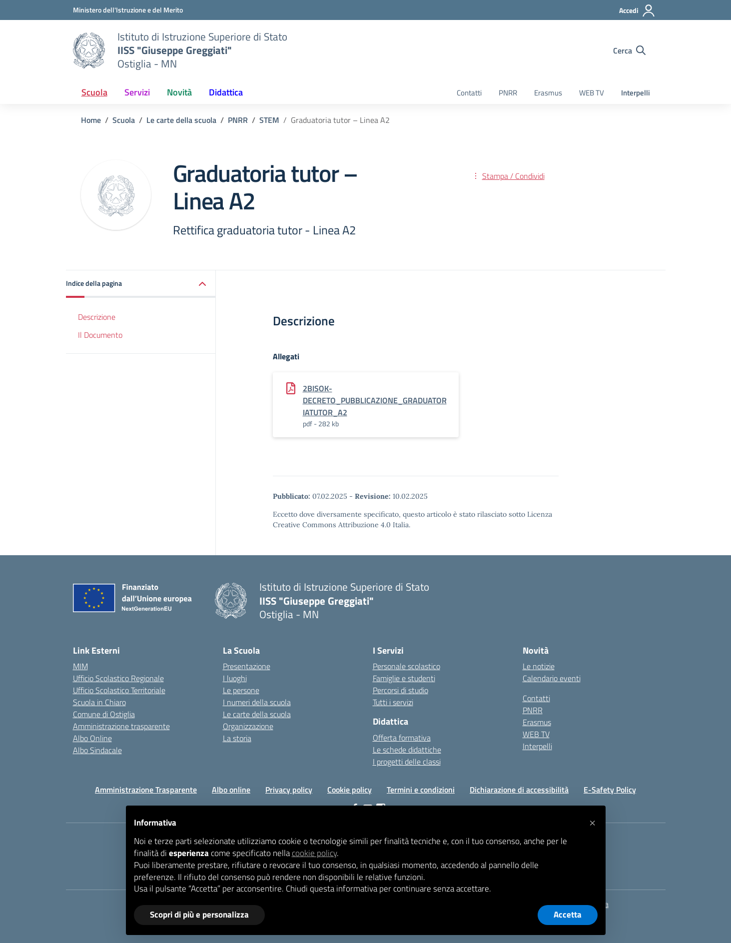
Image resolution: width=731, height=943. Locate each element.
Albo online (231, 790)
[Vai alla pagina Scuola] (123, 120)
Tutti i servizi (393, 702)
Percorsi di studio (400, 690)
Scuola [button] (94, 92)
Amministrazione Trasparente (146, 790)
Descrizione (96, 317)
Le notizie (539, 666)
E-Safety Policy (610, 790)
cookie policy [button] (314, 853)
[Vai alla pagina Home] (91, 120)
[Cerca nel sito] (629, 50)
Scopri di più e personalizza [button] (199, 914)
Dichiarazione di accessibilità (519, 790)
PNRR (508, 92)
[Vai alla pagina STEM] (269, 120)
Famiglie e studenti (404, 678)
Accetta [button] (568, 914)
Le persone (241, 690)
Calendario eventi (552, 678)
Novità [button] (179, 92)
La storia (237, 738)
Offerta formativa (402, 738)
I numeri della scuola (257, 702)
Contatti (469, 92)
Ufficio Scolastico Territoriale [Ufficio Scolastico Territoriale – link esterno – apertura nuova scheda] (119, 690)
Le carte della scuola (257, 714)
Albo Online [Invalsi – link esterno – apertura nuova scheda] (92, 738)
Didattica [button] (226, 92)
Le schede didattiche (407, 750)
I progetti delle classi (407, 762)
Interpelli (635, 92)
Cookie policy (349, 790)
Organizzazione (248, 726)
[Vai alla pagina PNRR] (238, 120)
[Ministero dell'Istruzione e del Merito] (128, 9)
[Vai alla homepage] (89, 50)
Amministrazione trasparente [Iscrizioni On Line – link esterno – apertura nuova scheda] (121, 726)
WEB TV (591, 92)
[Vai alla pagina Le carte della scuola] (181, 120)
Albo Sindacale (97, 750)
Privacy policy (288, 790)
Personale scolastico (406, 666)
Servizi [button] (137, 92)
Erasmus (548, 92)
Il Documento (100, 335)
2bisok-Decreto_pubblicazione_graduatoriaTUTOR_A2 (375, 400)
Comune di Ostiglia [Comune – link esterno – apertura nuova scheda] (104, 714)
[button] (141, 284)
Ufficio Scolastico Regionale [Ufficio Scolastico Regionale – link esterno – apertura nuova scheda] (118, 678)
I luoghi (235, 678)
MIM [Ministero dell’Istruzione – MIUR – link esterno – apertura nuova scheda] (80, 666)
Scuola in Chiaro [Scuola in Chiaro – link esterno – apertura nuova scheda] (99, 702)
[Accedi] (637, 10)
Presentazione (246, 666)
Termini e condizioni (421, 790)
